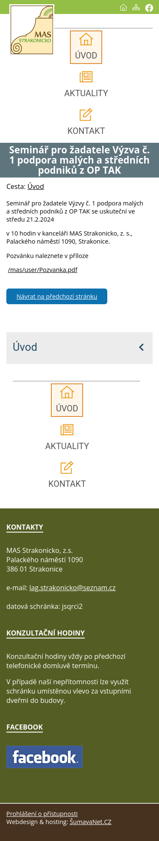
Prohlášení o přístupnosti (42, 814)
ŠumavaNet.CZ (90, 822)
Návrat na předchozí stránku (57, 296)
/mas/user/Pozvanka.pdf (43, 270)
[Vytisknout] (149, 8)
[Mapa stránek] (136, 7)
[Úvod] (123, 7)
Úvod (25, 347)
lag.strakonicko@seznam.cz (72, 587)
